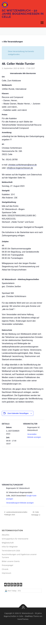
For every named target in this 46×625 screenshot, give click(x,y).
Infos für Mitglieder (10, 546)
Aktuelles (5, 535)
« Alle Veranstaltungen (12, 42)
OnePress (29, 616)
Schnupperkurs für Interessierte (15, 539)
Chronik (5, 569)
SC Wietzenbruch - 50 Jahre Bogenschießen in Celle (23, 13)
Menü (42, 23)
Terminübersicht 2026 (11, 550)
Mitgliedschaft (8, 542)
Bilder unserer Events (11, 561)
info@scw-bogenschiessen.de (20, 168)
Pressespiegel (7, 565)
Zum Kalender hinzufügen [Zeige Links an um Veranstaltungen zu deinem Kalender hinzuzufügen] (18, 413)
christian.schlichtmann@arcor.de (22, 165)
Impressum (6, 573)
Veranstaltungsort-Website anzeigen (20, 503)
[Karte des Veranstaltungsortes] (23, 465)
